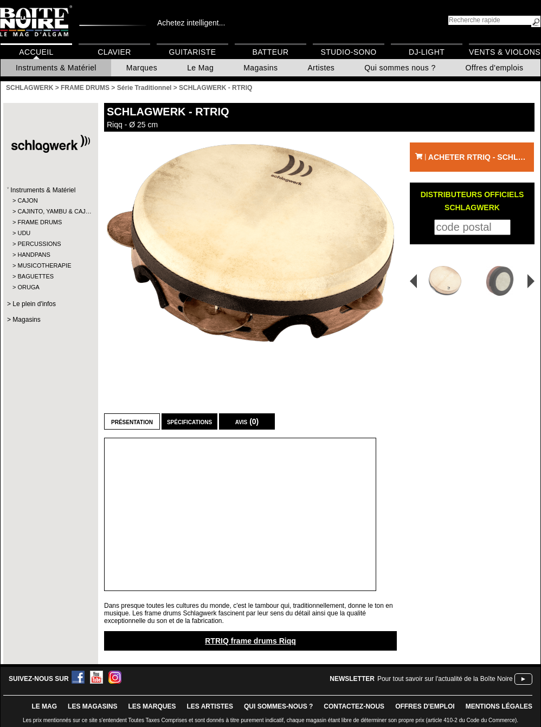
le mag (44, 706)
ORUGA (28, 287)
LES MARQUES (152, 706)
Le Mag (200, 67)
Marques (141, 67)
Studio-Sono (348, 52)
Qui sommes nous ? (399, 67)
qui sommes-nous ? (278, 706)
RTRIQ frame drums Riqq (250, 641)
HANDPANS (33, 254)
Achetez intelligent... (191, 22)
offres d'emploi (425, 706)
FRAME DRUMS (39, 222)
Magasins (260, 67)
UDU (23, 233)
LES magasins (92, 706)
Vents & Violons (504, 52)
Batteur (270, 52)
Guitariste (192, 52)
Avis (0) (247, 421)
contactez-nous (354, 706)
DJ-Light (427, 52)
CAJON (27, 200)
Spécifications (189, 421)
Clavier (114, 52)
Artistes (320, 67)
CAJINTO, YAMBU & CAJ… (50, 211)
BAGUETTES (35, 276)
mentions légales (499, 706)
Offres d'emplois (495, 67)
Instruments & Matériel (56, 67)
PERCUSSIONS (39, 244)
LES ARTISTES (209, 706)
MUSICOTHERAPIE (44, 265)
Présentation (132, 421)
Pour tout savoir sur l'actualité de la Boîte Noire (445, 679)
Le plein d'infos (34, 304)
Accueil (36, 52)
